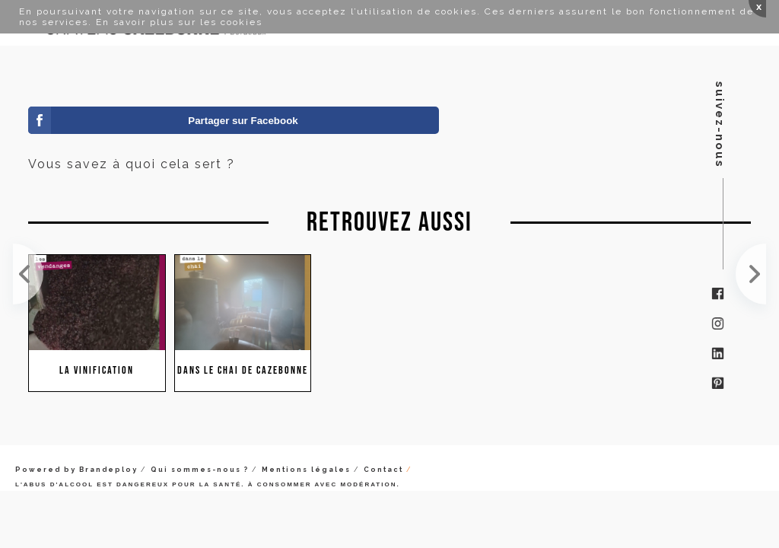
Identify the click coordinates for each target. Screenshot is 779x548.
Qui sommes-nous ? (200, 469)
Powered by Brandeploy (76, 469)
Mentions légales (306, 469)
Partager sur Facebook (242, 120)
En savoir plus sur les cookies (179, 22)
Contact (383, 469)
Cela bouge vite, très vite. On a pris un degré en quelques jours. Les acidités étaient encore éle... (28, 274)
